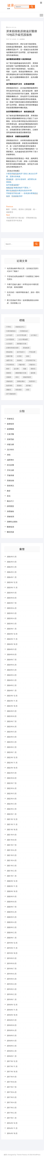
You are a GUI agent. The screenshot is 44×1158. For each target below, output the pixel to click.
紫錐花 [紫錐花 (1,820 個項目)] (33, 369)
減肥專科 (10, 460)
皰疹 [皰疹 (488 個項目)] (7, 369)
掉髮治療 (10, 444)
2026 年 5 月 (12, 557)
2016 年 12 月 (12, 1123)
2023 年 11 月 (12, 701)
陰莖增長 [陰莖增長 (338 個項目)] (9, 385)
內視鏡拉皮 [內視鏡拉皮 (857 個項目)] (24, 331)
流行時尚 (10, 450)
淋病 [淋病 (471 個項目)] (27, 356)
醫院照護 (10, 532)
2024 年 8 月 (12, 654)
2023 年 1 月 (12, 752)
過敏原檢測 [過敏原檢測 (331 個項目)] (27, 377)
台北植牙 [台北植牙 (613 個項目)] (9, 344)
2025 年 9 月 (12, 593)
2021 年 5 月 (12, 855)
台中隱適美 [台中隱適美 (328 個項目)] (10, 339)
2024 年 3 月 (12, 680)
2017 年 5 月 (12, 1097)
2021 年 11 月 (12, 824)
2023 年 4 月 (12, 737)
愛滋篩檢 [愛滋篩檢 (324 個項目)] (9, 352)
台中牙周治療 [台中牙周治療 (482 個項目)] (21, 335)
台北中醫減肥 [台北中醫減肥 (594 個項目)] (23, 339)
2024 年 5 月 (12, 670)
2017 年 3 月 (12, 1108)
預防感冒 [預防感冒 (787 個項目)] (18, 390)
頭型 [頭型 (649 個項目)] (27, 390)
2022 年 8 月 (12, 778)
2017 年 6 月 (12, 1092)
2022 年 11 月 (12, 763)
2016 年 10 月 (12, 1133)
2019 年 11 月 (12, 948)
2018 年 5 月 (12, 1036)
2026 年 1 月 (12, 577)
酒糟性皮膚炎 (12, 522)
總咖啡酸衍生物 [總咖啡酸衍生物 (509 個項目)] (20, 373)
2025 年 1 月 (12, 629)
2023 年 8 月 (12, 716)
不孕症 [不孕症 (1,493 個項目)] (8, 327)
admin (14, 39)
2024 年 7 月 (12, 660)
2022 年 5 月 (12, 794)
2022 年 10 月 (12, 768)
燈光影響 (10, 465)
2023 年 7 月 (12, 721)
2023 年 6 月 (12, 727)
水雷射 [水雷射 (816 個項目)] (19, 356)
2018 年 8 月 (12, 1025)
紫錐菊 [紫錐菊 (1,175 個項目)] (8, 373)
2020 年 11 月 (12, 886)
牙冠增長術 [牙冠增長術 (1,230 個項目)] (10, 364)
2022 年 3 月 (12, 804)
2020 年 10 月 (12, 891)
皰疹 (8, 491)
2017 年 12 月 (12, 1061)
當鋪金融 (10, 480)
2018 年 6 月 (12, 1030)
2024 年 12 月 (12, 634)
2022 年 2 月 (12, 809)
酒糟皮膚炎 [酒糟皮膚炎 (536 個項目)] (21, 381)
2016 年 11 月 (12, 1128)
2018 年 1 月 (12, 1056)
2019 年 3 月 (12, 989)
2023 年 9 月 (12, 711)
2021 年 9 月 (12, 835)
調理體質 (10, 506)
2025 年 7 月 (12, 603)
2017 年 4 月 (12, 1102)
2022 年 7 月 (12, 783)
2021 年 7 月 (12, 845)
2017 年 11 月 (12, 1066)
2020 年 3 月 (12, 927)
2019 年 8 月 (12, 963)
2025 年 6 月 (12, 608)
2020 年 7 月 (12, 907)
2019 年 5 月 (12, 979)
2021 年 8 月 (12, 840)
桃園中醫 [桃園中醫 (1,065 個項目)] (9, 356)
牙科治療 (10, 470)
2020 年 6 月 (12, 912)
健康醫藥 (22, 39)
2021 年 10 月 (12, 830)
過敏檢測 (10, 517)
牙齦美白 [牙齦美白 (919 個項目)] (32, 364)
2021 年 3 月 (12, 866)
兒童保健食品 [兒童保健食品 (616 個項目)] (10, 331)
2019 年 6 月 (12, 974)
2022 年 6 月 (12, 788)
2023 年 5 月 (12, 732)
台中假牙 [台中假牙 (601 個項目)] (9, 335)
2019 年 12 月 (12, 943)
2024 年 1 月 (12, 691)
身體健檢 (10, 511)
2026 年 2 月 (12, 572)
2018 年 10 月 (12, 1015)
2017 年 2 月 (12, 1113)
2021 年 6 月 (12, 850)
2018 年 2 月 (12, 1051)
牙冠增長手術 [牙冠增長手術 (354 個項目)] (30, 360)
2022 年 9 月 (12, 773)
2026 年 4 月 (12, 562)
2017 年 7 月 (12, 1087)
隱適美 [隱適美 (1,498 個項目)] (19, 385)
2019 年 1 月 (12, 999)
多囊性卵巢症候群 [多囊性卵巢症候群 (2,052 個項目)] (12, 348)
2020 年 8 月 (12, 902)
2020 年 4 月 (12, 922)
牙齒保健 (10, 475)
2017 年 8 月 (12, 1082)
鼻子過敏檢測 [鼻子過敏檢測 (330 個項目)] (10, 394)
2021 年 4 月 (12, 860)
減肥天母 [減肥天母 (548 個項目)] (9, 360)
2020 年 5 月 (12, 917)
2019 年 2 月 (12, 994)
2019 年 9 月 (12, 958)
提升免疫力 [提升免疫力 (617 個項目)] (21, 352)
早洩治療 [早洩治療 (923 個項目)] (32, 352)
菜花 (8, 496)
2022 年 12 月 (12, 757)
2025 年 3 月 (12, 624)
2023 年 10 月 (12, 706)
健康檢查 (10, 424)
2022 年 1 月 (12, 814)
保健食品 (10, 419)
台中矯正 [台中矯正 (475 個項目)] (34, 335)
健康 (10, 5)
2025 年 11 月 (12, 588)
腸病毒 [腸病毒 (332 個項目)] (33, 373)
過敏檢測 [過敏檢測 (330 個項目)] (9, 381)
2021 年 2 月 (12, 871)
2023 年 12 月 (12, 696)
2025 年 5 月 (12, 613)
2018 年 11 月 (12, 1010)
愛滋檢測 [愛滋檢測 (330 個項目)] (26, 348)
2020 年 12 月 (12, 881)
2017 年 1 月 (12, 1118)
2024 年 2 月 (12, 685)
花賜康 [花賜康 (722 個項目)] (8, 377)
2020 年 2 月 (12, 933)
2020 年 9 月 (12, 897)
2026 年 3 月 (12, 567)
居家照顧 (10, 439)
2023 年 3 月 (12, 742)
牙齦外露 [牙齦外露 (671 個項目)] (22, 364)
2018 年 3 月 (12, 1046)
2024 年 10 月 (12, 644)
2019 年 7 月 (12, 969)
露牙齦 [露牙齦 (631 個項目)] (28, 385)
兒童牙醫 (10, 434)
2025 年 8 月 (12, 598)
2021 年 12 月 (12, 819)
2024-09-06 (11, 27)
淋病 (8, 455)
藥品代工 (10, 501)
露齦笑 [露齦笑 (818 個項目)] (8, 390)
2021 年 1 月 (12, 876)
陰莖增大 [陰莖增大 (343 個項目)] (32, 381)
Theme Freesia (22, 1155)
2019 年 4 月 (12, 984)
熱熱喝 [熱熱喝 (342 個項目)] (19, 360)
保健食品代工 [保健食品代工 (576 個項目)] (20, 327)
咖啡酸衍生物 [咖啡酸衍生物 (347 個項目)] (21, 344)
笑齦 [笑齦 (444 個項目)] (24, 369)
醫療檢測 (10, 527)
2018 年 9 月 (12, 1020)
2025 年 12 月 (12, 582)
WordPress (36, 1155)
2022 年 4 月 (12, 799)
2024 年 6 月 (12, 665)
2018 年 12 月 (12, 1005)
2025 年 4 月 (12, 618)
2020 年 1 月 (12, 938)
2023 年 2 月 (12, 747)
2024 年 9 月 (12, 649)
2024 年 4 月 (12, 675)
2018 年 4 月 (12, 1041)
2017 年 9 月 (12, 1077)
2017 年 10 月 (12, 1072)
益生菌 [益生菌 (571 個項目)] (16, 369)
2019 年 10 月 (12, 953)
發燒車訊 (10, 486)
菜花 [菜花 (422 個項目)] (17, 377)
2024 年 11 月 (12, 639)
